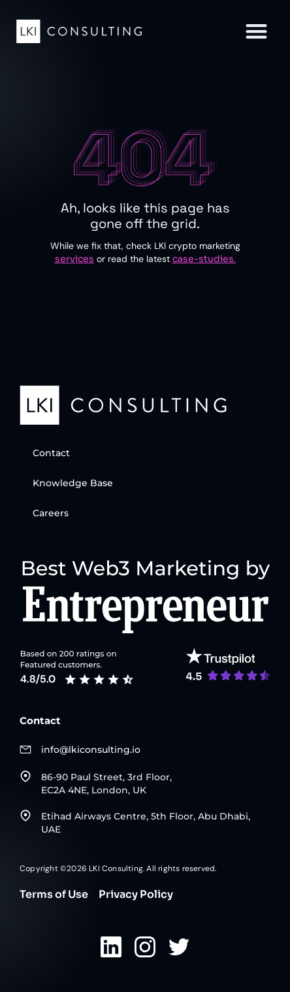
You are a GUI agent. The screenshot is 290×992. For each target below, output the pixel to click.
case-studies (203, 259)
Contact (51, 453)
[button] (256, 31)
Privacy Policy (136, 894)
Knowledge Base (73, 483)
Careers (51, 513)
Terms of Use (54, 894)
